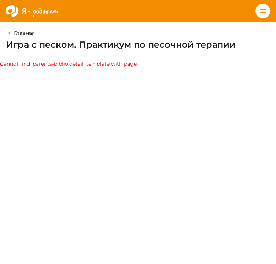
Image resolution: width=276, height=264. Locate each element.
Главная (24, 33)
